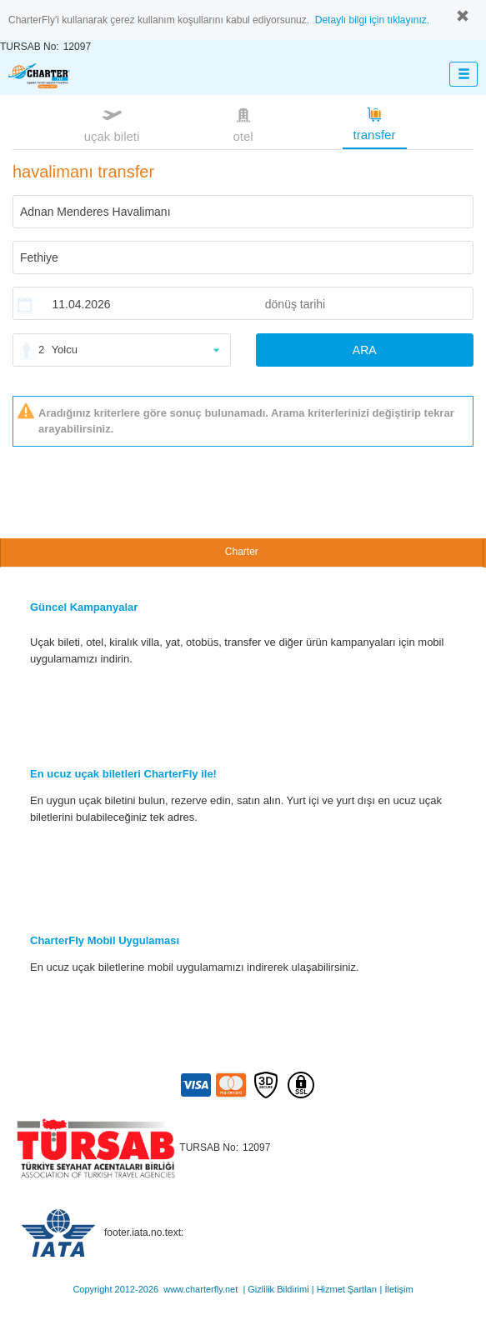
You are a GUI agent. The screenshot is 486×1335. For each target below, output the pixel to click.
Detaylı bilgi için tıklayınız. (372, 20)
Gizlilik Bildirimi (278, 1289)
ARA (365, 350)
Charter (241, 552)
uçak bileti (112, 123)
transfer (374, 122)
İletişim (398, 1289)
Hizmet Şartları (347, 1289)
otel (243, 123)
